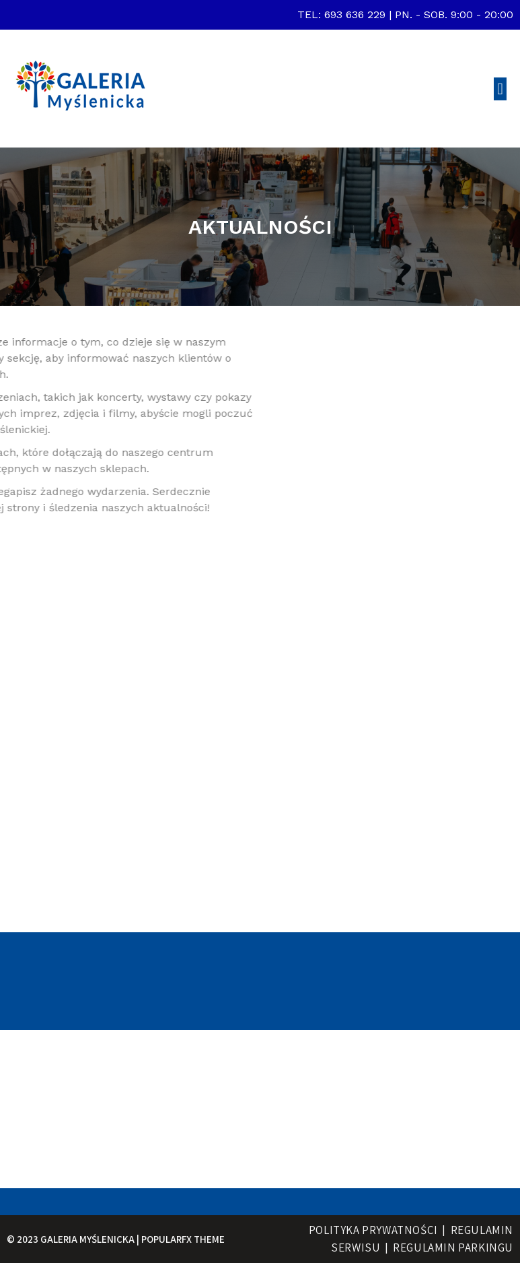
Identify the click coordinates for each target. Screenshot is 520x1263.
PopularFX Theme (183, 1239)
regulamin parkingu (453, 1247)
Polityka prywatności (373, 1230)
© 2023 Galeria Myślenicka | (74, 1239)
